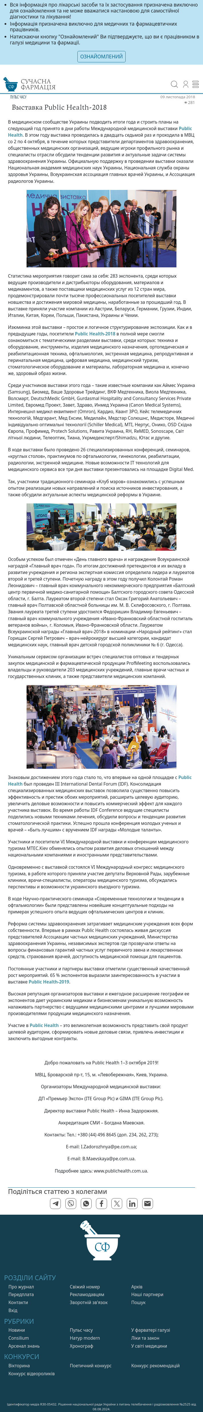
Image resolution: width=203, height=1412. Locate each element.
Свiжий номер (85, 1287)
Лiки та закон (145, 1338)
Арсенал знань (24, 1346)
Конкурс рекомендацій (155, 1366)
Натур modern (85, 1338)
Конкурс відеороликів (32, 1374)
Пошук (138, 1303)
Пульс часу (81, 1330)
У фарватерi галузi (150, 1330)
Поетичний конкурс (91, 1366)
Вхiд (13, 1310)
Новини (17, 1330)
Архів (136, 1287)
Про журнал (21, 1287)
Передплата (21, 1295)
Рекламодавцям (87, 1295)
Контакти (18, 1303)
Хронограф (81, 1346)
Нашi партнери (147, 1295)
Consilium (19, 1338)
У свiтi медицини (149, 1346)
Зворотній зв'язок (89, 1303)
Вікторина (19, 1366)
